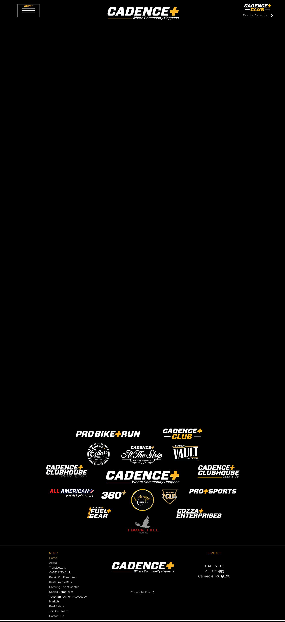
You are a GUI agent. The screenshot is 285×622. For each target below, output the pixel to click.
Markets (54, 601)
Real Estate (56, 606)
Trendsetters (57, 567)
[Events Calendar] (258, 15)
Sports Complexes (61, 591)
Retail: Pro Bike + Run (62, 577)
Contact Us (56, 616)
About (53, 562)
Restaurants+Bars (60, 582)
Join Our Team (58, 611)
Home (53, 557)
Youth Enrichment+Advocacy (68, 596)
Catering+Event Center (64, 587)
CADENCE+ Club (60, 572)
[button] (28, 10)
